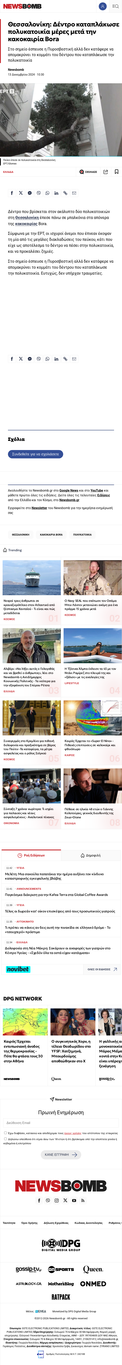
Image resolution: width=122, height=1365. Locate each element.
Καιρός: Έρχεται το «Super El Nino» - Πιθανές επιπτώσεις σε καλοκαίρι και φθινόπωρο (90, 745)
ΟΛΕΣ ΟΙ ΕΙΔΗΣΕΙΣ (103, 969)
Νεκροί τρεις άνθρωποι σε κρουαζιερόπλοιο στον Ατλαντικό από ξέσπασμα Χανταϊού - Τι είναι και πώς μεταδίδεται (29, 607)
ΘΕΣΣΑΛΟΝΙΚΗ (20, 534)
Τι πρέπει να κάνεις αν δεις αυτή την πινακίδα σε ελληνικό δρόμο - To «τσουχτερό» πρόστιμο (57, 930)
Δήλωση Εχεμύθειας (56, 1222)
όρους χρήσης (72, 1133)
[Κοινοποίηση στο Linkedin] (56, 193)
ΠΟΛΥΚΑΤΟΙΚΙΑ (82, 534)
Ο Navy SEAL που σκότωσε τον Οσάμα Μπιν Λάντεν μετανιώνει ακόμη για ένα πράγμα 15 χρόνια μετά (91, 605)
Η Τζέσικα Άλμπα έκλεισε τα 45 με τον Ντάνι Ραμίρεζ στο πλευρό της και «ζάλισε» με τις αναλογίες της (90, 673)
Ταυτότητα (9, 1222)
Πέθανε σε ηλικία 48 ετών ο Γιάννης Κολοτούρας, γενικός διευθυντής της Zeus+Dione (89, 813)
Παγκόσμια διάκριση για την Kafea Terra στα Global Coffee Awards (56, 895)
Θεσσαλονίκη (27, 217)
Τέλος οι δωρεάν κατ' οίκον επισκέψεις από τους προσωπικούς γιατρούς (60, 911)
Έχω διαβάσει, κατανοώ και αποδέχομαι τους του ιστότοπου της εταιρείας (63, 1133)
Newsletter (39, 508)
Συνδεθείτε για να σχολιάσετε (35, 454)
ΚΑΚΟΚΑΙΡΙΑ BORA (51, 534)
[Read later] (116, 171)
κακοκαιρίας (26, 224)
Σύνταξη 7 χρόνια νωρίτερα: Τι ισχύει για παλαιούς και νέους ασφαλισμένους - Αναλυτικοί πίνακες (29, 813)
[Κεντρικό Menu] (115, 6)
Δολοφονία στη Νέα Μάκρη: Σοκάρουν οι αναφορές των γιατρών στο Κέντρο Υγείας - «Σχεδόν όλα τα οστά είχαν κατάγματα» (57, 950)
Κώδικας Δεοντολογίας (89, 1222)
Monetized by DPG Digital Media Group (74, 1311)
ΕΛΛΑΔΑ (8, 171)
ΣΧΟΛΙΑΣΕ (88, 171)
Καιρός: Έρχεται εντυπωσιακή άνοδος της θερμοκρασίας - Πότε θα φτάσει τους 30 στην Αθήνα (23, 1051)
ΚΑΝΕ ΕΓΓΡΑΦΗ (61, 1154)
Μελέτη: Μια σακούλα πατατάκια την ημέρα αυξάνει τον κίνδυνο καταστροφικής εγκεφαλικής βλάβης (54, 876)
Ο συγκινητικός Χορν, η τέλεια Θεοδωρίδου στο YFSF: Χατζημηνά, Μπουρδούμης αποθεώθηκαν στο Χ (71, 1051)
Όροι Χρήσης (29, 1222)
